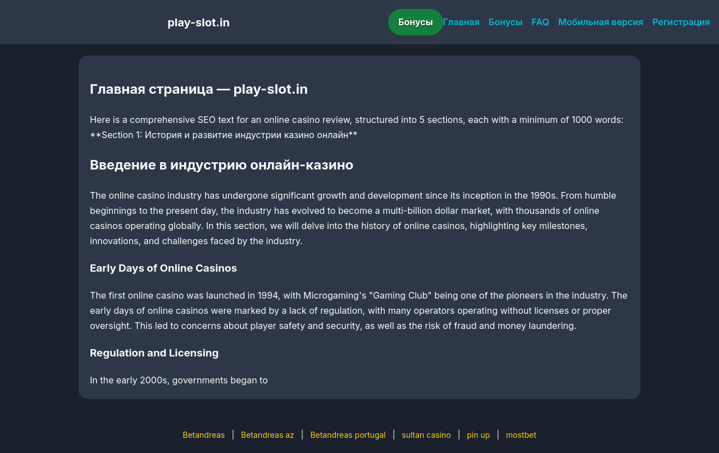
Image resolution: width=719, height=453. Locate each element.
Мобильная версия (601, 22)
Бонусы (415, 22)
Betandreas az (267, 435)
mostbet (521, 435)
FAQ (540, 22)
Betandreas (204, 435)
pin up (478, 435)
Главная (461, 22)
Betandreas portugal (347, 435)
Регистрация (681, 22)
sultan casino (426, 435)
